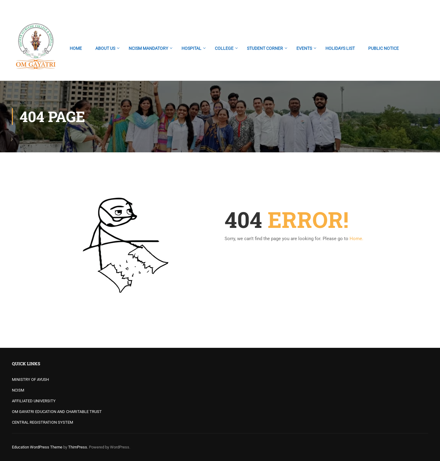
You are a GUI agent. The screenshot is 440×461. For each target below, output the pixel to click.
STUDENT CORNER (265, 48)
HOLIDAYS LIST (340, 48)
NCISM (18, 390)
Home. (356, 238)
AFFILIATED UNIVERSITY (34, 401)
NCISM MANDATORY (148, 48)
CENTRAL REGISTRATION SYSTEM (42, 422)
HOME (76, 48)
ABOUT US (105, 48)
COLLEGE (224, 48)
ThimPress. (78, 447)
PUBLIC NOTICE (383, 48)
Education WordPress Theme (37, 447)
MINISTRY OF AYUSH (30, 379)
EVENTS (304, 48)
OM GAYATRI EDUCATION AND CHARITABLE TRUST (57, 411)
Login (422, 7)
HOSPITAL (191, 48)
